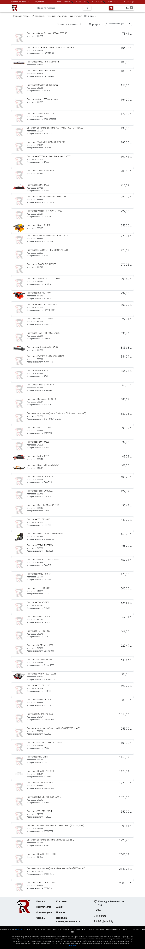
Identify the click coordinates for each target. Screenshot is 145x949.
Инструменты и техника (43, 16)
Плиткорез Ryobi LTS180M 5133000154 (45, 533)
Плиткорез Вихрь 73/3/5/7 (39, 616)
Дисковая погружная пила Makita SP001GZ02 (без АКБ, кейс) (55, 825)
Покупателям (39, 2)
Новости (60, 912)
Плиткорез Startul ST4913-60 (40, 385)
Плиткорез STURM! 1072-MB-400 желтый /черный (50, 47)
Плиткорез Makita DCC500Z (40, 699)
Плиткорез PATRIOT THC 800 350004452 (45, 356)
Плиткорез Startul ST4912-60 (40, 170)
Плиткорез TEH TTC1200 (38, 685)
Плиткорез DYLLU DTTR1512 (40, 427)
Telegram (66, 2)
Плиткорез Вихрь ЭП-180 (38, 225)
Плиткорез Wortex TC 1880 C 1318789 (44, 211)
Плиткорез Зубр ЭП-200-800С (40, 771)
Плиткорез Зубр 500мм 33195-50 (42, 347)
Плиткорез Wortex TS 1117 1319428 (43, 278)
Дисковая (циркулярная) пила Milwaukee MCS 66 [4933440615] (56, 868)
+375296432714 (111, 2)
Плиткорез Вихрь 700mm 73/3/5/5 (43, 559)
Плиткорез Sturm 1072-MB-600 (41, 70)
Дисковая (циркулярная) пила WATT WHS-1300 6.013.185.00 (55, 128)
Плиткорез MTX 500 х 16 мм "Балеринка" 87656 (49, 156)
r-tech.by (19, 929)
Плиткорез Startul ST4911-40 (40, 113)
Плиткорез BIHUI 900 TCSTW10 (41, 882)
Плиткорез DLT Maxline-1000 (40, 645)
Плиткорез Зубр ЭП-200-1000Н (41, 674)
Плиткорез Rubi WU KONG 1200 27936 (44, 742)
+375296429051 (80, 2)
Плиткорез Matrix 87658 (38, 185)
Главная (17, 16)
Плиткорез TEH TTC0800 (38, 588)
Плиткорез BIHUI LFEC (37, 757)
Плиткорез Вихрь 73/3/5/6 (39, 574)
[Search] (59, 8)
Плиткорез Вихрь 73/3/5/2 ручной (43, 62)
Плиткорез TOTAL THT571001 (41, 545)
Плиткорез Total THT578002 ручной (43, 333)
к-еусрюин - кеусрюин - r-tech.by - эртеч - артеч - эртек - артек (72, 934)
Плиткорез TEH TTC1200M (39, 811)
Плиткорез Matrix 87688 (38, 442)
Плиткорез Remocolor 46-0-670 (41, 399)
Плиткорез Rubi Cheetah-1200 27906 (44, 797)
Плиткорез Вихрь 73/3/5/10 (40, 476)
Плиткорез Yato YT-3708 (38, 602)
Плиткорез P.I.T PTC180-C (39, 293)
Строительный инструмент (69, 16)
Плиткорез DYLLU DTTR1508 (40, 318)
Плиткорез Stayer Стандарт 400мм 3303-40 (47, 33)
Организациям (44, 912)
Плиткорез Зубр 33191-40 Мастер (42, 85)
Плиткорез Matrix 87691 (38, 370)
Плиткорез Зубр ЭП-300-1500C (41, 854)
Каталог (14, 2)
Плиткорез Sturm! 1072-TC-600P (42, 304)
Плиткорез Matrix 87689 (38, 456)
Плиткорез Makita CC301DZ (40, 491)
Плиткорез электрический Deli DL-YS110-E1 (47, 196)
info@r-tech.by (105, 921)
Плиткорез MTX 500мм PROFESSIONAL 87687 (48, 250)
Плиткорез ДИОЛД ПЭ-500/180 (41, 264)
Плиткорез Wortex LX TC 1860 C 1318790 (46, 142)
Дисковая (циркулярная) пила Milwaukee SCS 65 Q (50, 840)
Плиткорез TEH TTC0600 (38, 519)
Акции (30, 2)
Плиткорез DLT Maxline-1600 (40, 714)
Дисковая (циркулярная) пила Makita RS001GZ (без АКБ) (53, 728)
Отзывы (40, 917)
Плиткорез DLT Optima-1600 (40, 659)
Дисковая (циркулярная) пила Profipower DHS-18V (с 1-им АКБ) (56, 413)
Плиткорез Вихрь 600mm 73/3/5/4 (43, 465)
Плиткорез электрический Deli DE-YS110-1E (47, 235)
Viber (58, 2)
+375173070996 (95, 2)
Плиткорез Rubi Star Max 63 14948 (43, 505)
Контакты (23, 2)
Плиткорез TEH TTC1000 (38, 631)
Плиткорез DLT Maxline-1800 (40, 782)
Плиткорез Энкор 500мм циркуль (42, 99)
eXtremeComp (72, 946)
